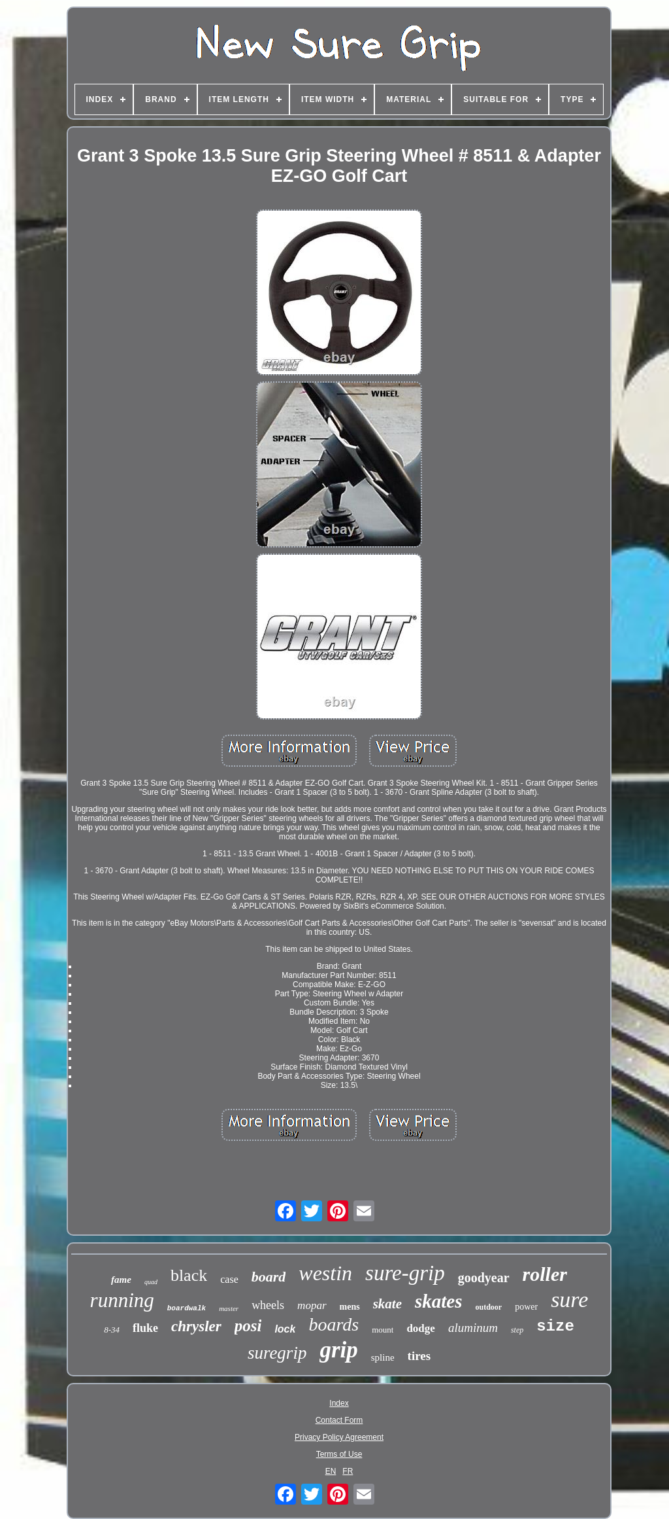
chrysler (196, 1326)
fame (121, 1279)
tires (419, 1356)
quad (150, 1281)
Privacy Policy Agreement (339, 1437)
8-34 (112, 1330)
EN (330, 1471)
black (189, 1275)
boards (333, 1324)
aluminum (473, 1328)
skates (439, 1301)
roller (545, 1274)
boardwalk (186, 1308)
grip (338, 1350)
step (517, 1330)
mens (350, 1307)
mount (382, 1330)
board (269, 1276)
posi (248, 1326)
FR (347, 1471)
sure (569, 1299)
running (122, 1300)
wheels (268, 1305)
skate (387, 1304)
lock (284, 1329)
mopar (311, 1305)
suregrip (277, 1353)
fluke (145, 1328)
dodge (420, 1328)
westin (325, 1273)
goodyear (484, 1277)
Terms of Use (339, 1454)
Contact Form (339, 1420)
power (526, 1307)
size (555, 1326)
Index (338, 1403)
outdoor (488, 1307)
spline (383, 1357)
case (229, 1279)
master (228, 1308)
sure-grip (405, 1273)
